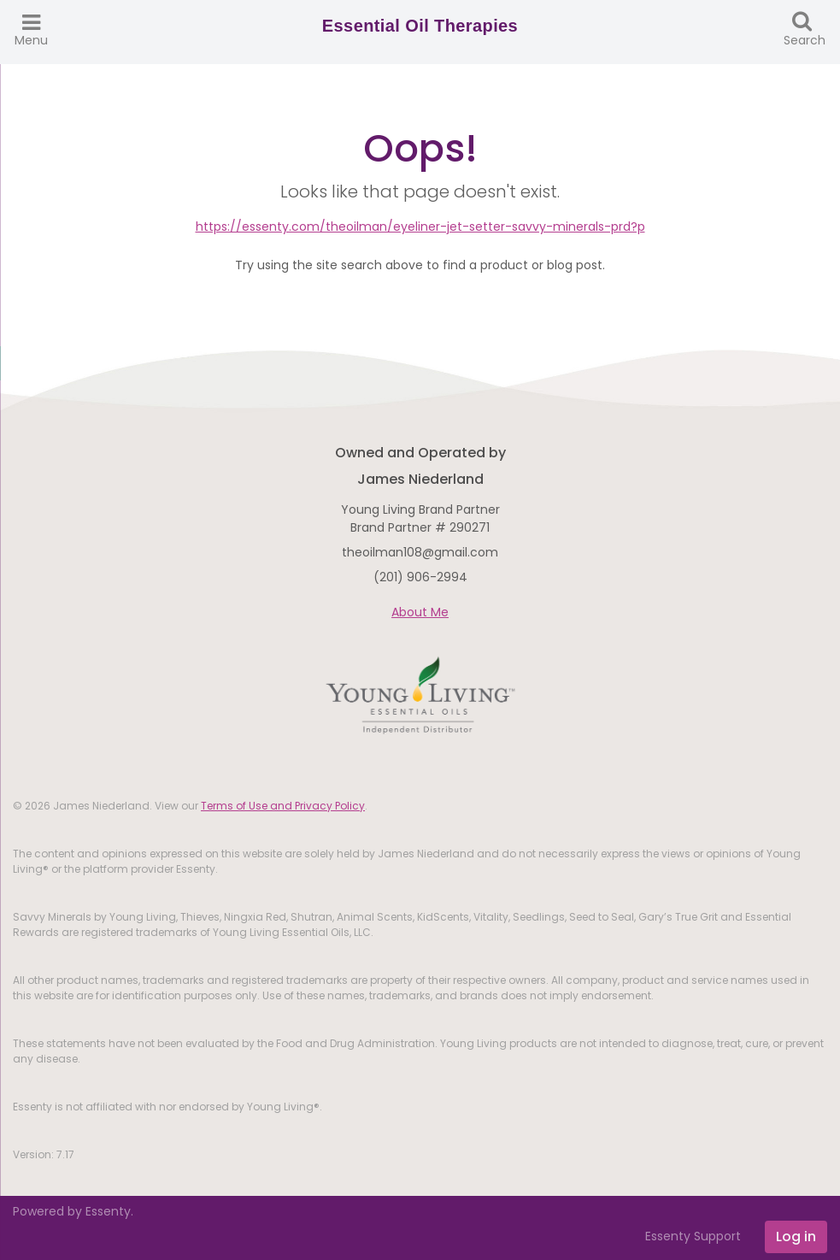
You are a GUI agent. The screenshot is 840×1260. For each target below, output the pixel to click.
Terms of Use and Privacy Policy (283, 805)
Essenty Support (693, 1236)
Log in (796, 1236)
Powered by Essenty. (73, 1211)
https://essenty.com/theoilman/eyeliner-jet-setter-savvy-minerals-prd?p (420, 226)
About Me (420, 612)
